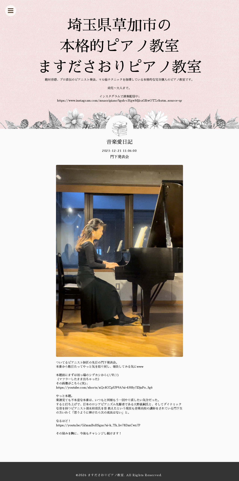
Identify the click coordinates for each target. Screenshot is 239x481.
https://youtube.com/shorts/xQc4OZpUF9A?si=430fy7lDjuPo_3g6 (104, 387)
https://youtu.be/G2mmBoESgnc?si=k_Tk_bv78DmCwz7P (98, 425)
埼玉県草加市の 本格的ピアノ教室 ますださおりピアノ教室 (119, 46)
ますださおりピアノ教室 (106, 475)
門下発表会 (119, 157)
